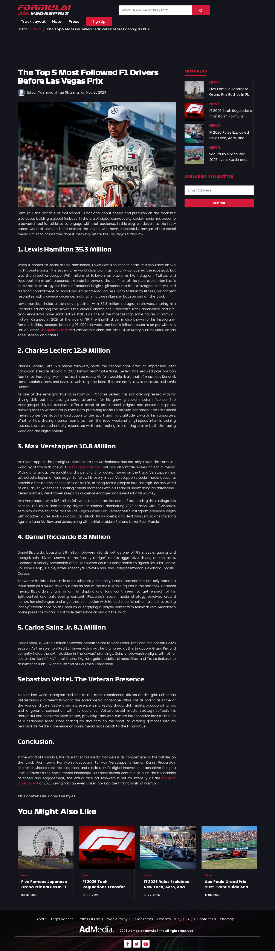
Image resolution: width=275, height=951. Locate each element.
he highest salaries (83, 467)
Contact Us (206, 919)
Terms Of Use (89, 919)
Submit (219, 203)
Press (74, 21)
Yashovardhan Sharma (58, 92)
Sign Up (98, 21)
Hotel (57, 21)
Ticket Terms (142, 919)
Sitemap (227, 919)
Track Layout (33, 21)
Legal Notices (62, 919)
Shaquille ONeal (54, 329)
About (41, 919)
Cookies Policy (169, 919)
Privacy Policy (116, 919)
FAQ (189, 919)
